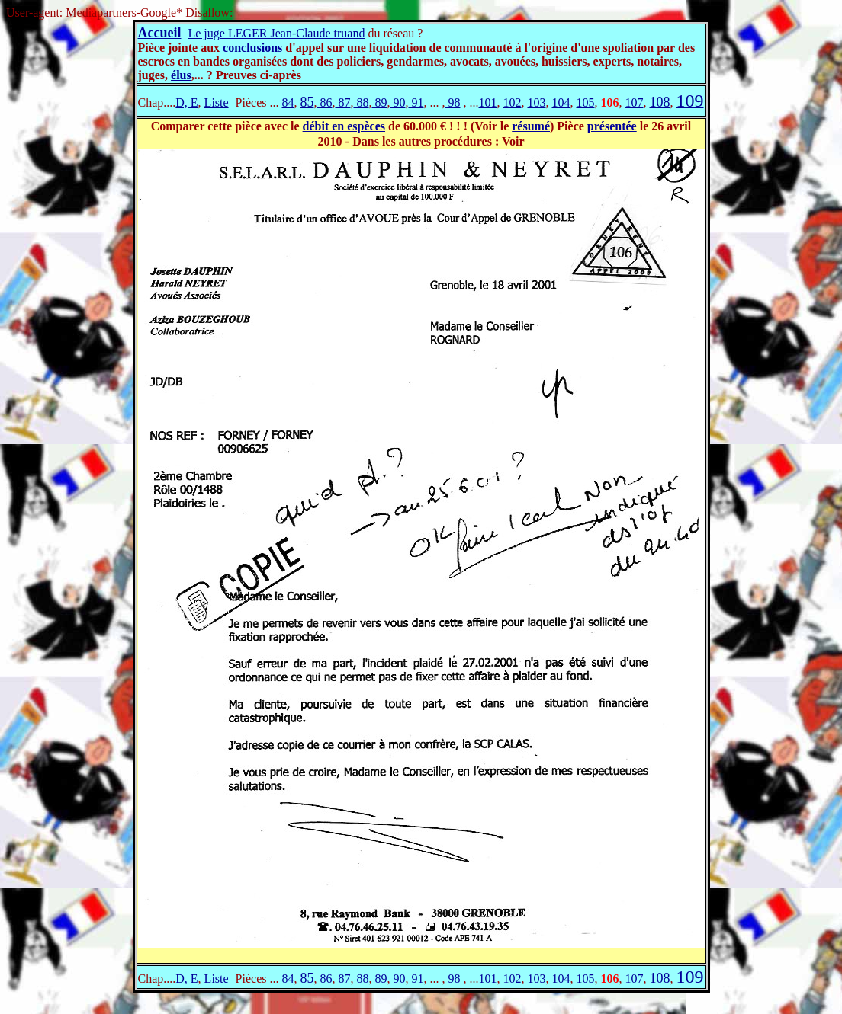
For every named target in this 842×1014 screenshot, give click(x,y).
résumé (531, 126)
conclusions (252, 47)
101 (487, 102)
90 (397, 102)
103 (536, 102)
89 (379, 102)
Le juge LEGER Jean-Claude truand (276, 33)
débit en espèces (344, 126)
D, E (186, 102)
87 (342, 102)
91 (415, 102)
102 (512, 102)
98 (452, 102)
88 (360, 102)
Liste (216, 102)
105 (585, 102)
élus (181, 75)
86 (324, 102)
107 (634, 102)
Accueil (160, 32)
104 (560, 102)
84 (287, 102)
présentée (612, 126)
